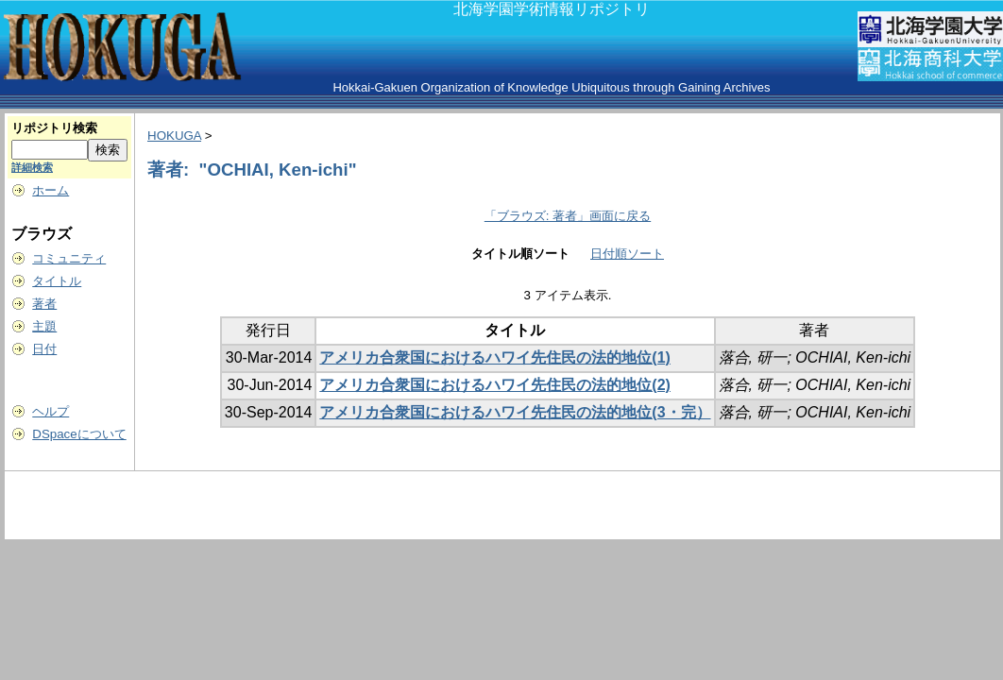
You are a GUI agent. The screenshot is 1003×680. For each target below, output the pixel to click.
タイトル (56, 281)
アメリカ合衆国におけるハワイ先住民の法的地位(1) (495, 357)
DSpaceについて (79, 434)
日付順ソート (627, 253)
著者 (44, 304)
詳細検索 (32, 167)
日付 (44, 349)
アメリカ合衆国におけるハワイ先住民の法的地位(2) (495, 385)
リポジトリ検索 (54, 128)
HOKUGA (174, 135)
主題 (44, 326)
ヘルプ (50, 411)
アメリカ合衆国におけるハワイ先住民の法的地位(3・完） (514, 412)
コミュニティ (69, 258)
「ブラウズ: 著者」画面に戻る (567, 216)
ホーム (50, 190)
